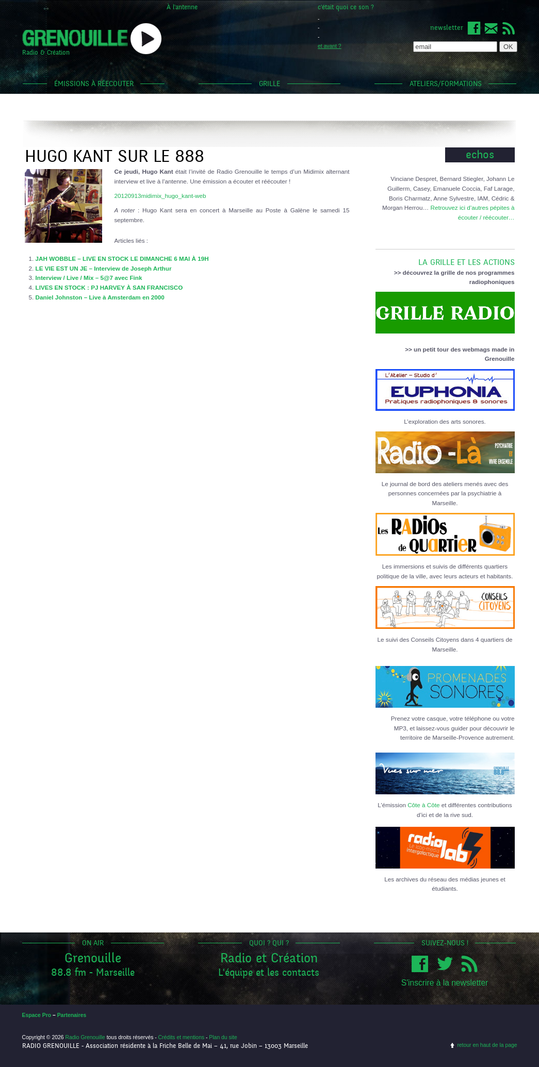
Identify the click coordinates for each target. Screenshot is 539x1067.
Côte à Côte (423, 805)
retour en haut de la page (487, 1045)
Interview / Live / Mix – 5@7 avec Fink (89, 277)
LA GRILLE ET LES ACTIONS (445, 258)
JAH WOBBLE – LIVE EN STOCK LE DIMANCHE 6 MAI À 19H (122, 258)
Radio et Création (269, 958)
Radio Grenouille (85, 1037)
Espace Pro (37, 1015)
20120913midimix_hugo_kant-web (160, 195)
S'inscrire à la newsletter (444, 982)
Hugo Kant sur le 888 (114, 156)
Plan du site (223, 1037)
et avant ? (329, 46)
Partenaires (72, 1015)
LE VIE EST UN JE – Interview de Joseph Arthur (104, 268)
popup (146, 38)
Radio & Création (46, 52)
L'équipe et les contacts (268, 972)
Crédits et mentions (181, 1037)
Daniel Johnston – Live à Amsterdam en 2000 (100, 297)
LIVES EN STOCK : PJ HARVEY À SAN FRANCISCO (109, 287)
